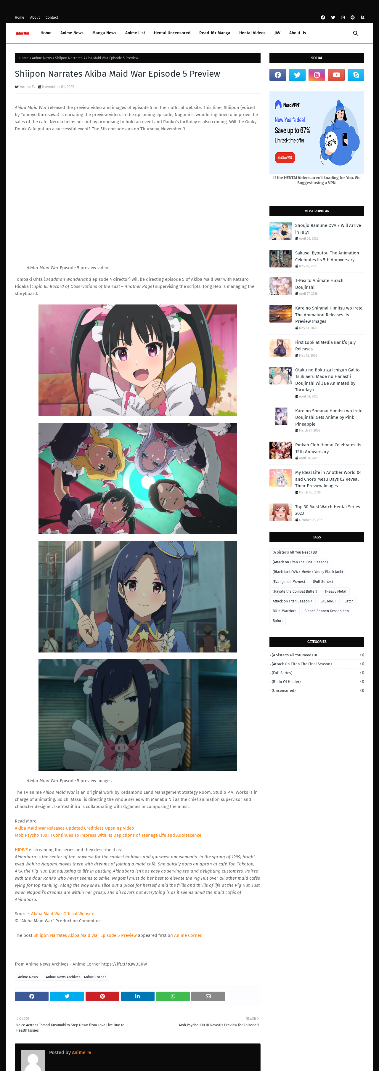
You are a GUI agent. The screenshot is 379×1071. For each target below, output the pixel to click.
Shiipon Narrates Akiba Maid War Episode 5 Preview (85, 935)
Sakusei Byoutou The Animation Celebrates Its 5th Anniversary (327, 256)
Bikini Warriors (284, 611)
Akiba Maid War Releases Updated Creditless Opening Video (74, 828)
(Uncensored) (318, 690)
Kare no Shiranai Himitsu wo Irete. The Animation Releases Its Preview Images (329, 314)
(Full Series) (323, 582)
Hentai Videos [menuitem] (252, 33)
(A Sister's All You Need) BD (295, 552)
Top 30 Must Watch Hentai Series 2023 (327, 510)
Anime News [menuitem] (71, 33)
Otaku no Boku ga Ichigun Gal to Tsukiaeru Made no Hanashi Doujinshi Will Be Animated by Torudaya (327, 380)
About (35, 17)
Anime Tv (27, 86)
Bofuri (277, 621)
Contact (52, 17)
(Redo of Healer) (318, 681)
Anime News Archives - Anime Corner (76, 977)
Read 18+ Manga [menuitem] (214, 33)
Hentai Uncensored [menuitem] (172, 33)
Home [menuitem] (46, 33)
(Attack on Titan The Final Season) (300, 562)
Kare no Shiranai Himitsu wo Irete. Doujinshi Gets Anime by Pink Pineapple (329, 417)
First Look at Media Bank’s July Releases (325, 346)
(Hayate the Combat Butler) (295, 591)
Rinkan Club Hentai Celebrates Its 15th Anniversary (328, 448)
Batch (349, 601)
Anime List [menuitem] (135, 33)
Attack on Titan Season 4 (292, 601)
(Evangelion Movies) (289, 582)
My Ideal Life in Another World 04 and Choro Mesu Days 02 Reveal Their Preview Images (328, 479)
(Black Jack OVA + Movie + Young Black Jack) (308, 572)
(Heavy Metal (335, 591)
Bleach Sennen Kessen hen (326, 611)
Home (19, 17)
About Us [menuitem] (297, 33)
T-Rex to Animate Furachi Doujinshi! (320, 284)
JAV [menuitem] (277, 33)
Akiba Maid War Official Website (62, 913)
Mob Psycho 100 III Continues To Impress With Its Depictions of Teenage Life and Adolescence (108, 835)
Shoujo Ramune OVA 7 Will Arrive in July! (328, 229)
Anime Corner (187, 935)
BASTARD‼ (328, 601)
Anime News (42, 58)
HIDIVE (21, 849)
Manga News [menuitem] (104, 33)
